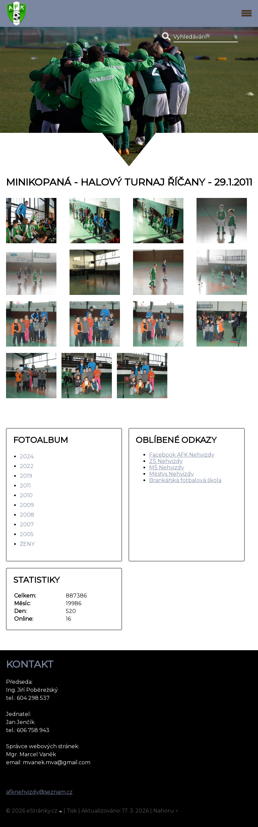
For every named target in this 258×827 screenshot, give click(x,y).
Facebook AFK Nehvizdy (181, 455)
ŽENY (27, 544)
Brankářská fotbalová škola (185, 480)
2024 (27, 456)
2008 (27, 515)
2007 (27, 524)
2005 (27, 534)
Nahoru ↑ (166, 811)
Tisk (72, 811)
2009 (27, 505)
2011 (25, 485)
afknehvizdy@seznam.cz (39, 792)
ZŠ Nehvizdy (166, 461)
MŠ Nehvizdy (166, 467)
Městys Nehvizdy (171, 474)
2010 (26, 495)
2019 (26, 476)
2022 (27, 466)
